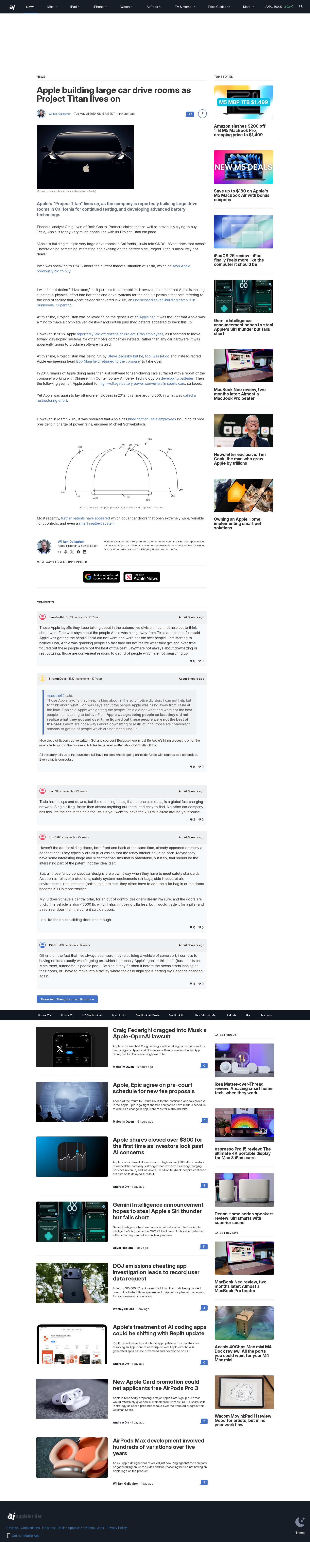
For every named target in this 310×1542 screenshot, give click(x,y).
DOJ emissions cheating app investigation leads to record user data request (156, 1272)
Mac (52, 7)
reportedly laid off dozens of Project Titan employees (120, 334)
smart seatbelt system (96, 523)
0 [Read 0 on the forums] (204, 1065)
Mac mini (266, 1015)
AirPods (154, 7)
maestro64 (57, 617)
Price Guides (219, 7)
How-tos (48, 1528)
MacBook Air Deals (147, 1015)
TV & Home (185, 7)
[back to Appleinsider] (12, 7)
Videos (90, 1528)
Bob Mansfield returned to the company (108, 361)
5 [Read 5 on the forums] (204, 1185)
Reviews (12, 1528)
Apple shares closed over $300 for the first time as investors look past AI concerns (158, 1146)
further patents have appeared (85, 518)
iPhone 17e (44, 1015)
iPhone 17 (67, 1015)
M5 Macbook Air (92, 1015)
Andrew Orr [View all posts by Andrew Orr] (121, 1186)
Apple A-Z (75, 1528)
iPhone (101, 7)
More (248, 7)
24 (190, 114)
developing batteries (177, 378)
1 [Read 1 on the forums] (204, 1120)
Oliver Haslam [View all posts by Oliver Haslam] (123, 1247)
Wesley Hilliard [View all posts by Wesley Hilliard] (123, 1309)
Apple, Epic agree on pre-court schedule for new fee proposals (154, 1088)
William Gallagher (60, 113)
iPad (75, 7)
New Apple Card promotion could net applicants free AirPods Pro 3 (156, 1384)
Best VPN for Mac (206, 1015)
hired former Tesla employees (152, 419)
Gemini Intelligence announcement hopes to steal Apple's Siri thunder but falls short (158, 1211)
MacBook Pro (177, 1015)
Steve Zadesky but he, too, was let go (138, 356)
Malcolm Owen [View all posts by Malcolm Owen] (123, 1066)
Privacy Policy (116, 1528)
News (30, 7)
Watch (127, 7)
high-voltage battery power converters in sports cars (142, 383)
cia (51, 791)
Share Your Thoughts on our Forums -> (67, 999)
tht (51, 837)
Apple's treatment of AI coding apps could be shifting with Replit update (160, 1330)
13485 (53, 945)
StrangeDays (58, 678)
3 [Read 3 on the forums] (204, 1307)
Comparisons (30, 1528)
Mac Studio (119, 1015)
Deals (61, 1528)
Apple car (147, 317)
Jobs (100, 1528)
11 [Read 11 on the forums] (204, 1246)
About (191, 617)
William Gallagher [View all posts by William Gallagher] (125, 1483)
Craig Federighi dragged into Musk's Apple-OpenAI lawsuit (159, 1033)
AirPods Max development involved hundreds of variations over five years (158, 1447)
